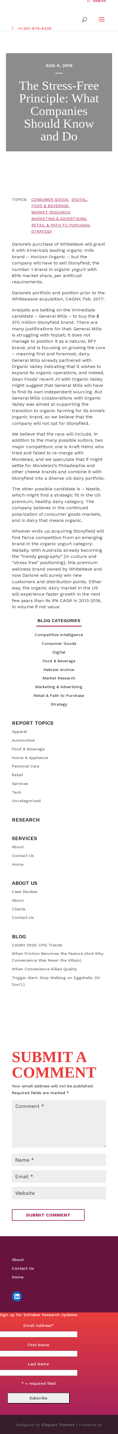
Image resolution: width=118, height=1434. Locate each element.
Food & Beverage (50, 205)
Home (17, 864)
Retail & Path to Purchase (60, 225)
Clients (18, 909)
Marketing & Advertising (58, 218)
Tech (16, 792)
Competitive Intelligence (59, 634)
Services (20, 783)
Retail (17, 775)
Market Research (50, 212)
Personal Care (25, 766)
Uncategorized (26, 800)
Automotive (23, 740)
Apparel (19, 731)
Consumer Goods (49, 199)
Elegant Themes (58, 1424)
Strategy (41, 231)
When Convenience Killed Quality (44, 969)
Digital (79, 199)
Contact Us (23, 855)
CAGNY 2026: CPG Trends (37, 945)
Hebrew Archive (58, 669)
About (18, 847)
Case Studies (24, 891)
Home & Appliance (30, 757)
